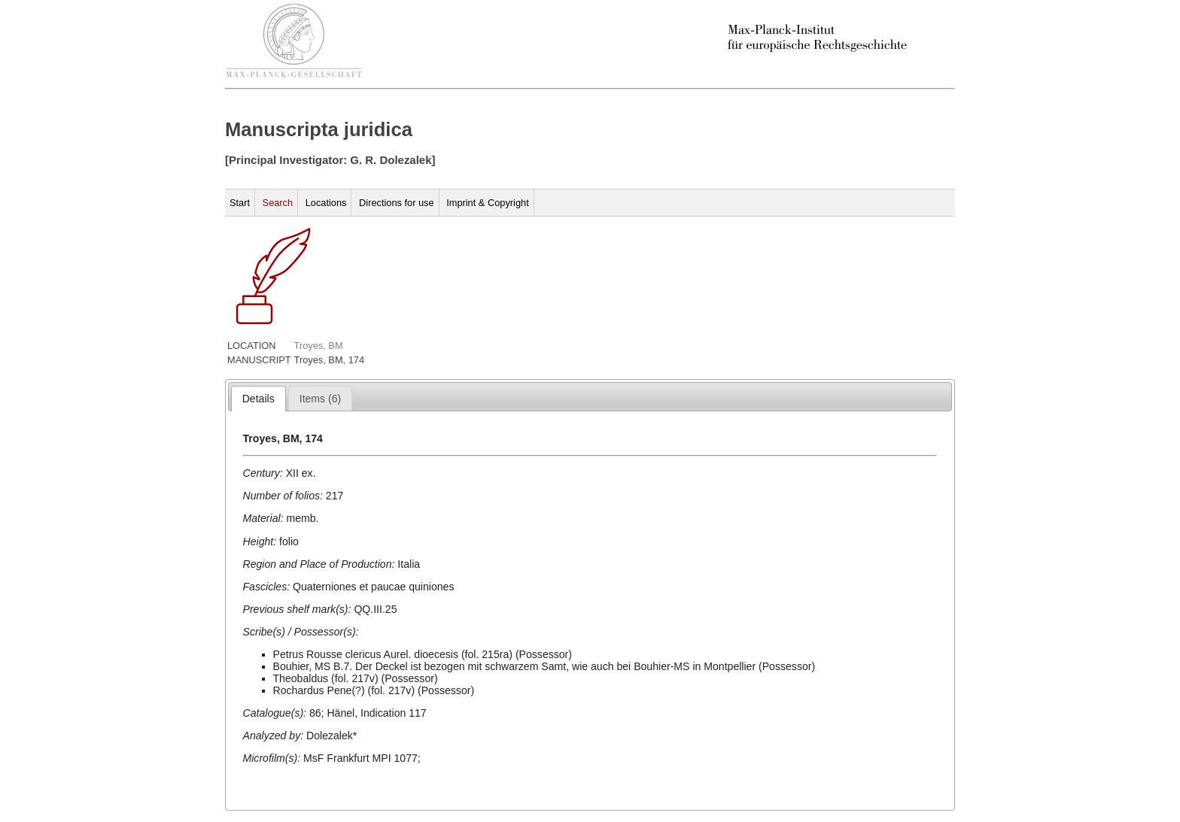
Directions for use (396, 202)
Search (278, 202)
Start (240, 202)
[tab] (258, 398)
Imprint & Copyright (487, 202)
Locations (326, 202)
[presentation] (258, 399)
